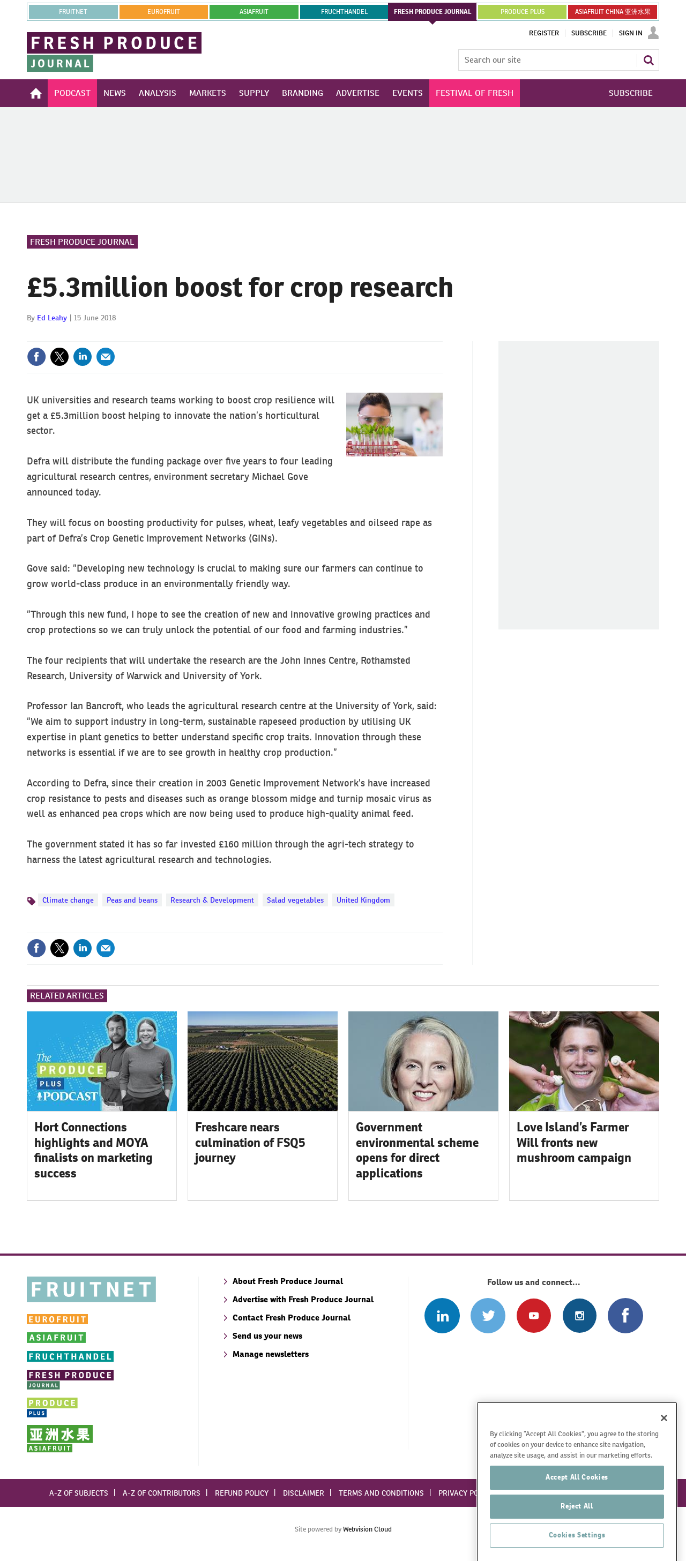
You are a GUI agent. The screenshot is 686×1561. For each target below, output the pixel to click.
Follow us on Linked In (441, 1315)
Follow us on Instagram (579, 1315)
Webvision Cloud (367, 1529)
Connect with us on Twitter (488, 1315)
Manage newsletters (271, 1354)
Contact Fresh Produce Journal (292, 1317)
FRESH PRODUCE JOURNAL (433, 11)
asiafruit (254, 11)
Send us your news (267, 1335)
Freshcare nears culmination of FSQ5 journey (250, 1142)
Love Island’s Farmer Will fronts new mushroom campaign (574, 1142)
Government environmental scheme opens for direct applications (417, 1150)
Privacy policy (465, 1493)
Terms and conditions (381, 1493)
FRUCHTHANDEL (344, 11)
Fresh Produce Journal (82, 241)
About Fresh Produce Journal (288, 1281)
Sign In (631, 33)
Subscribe (589, 33)
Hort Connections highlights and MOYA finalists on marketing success (93, 1150)
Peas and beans (132, 900)
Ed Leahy (52, 317)
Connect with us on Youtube (533, 1315)
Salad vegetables (295, 900)
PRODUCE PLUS (523, 11)
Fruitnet (73, 11)
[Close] (664, 1464)
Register (544, 33)
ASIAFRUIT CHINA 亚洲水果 (613, 11)
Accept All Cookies (577, 1523)
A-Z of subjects (78, 1493)
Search (648, 60)
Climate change (68, 900)
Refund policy (242, 1493)
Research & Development (212, 900)
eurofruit (163, 11)
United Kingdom (363, 900)
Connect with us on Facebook (625, 1315)
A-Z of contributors (161, 1493)
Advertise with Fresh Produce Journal (303, 1299)
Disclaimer (303, 1493)
